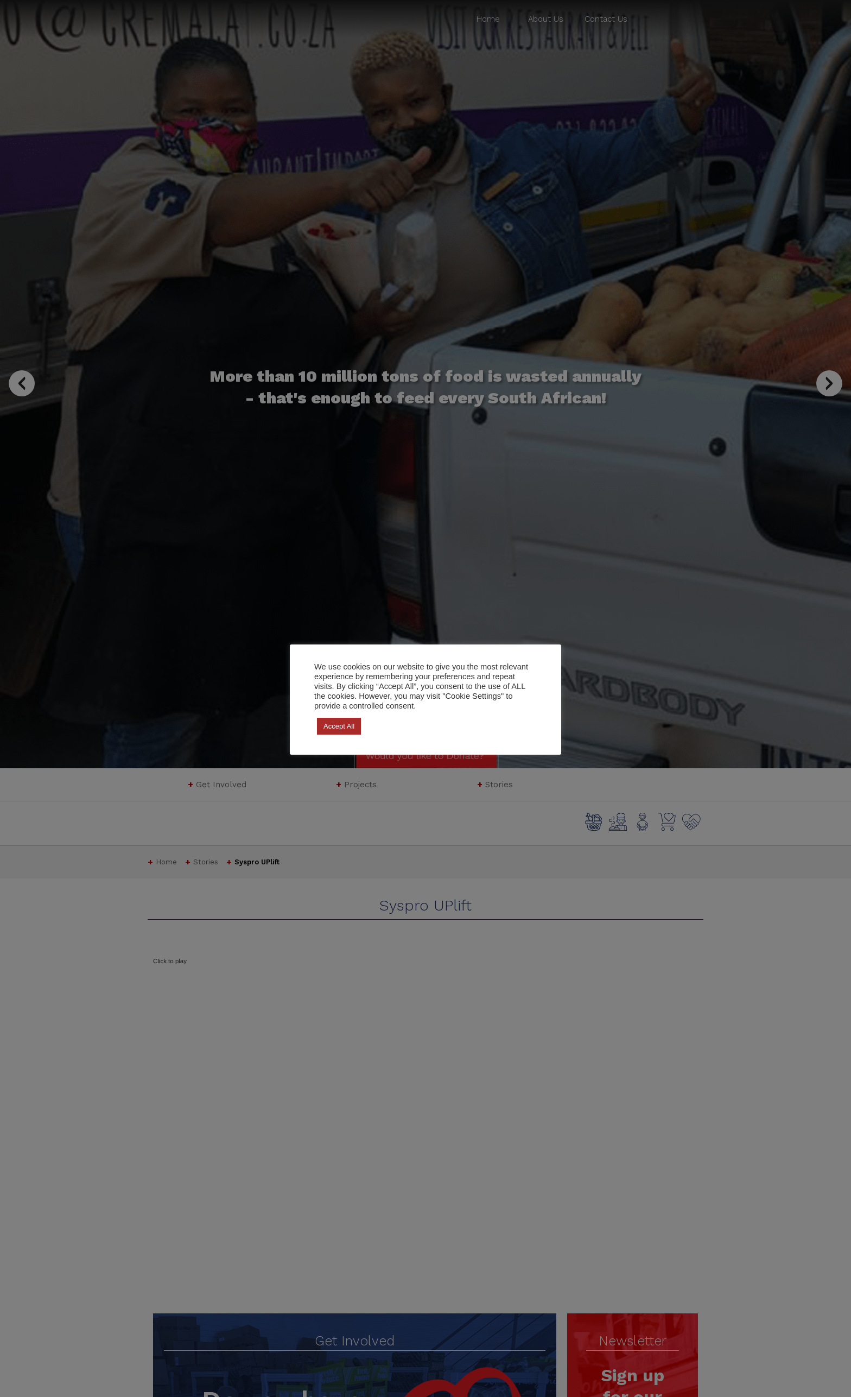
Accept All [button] (338, 726)
